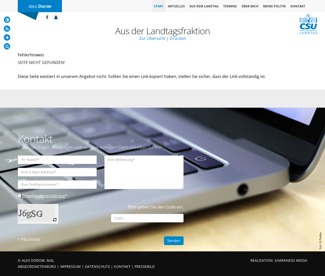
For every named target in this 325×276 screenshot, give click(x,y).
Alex (39, 6)
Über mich (249, 6)
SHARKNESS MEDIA (291, 260)
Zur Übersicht (152, 38)
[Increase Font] (7, 37)
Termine (230, 6)
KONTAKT (122, 266)
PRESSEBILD (145, 266)
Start (158, 6)
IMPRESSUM (70, 266)
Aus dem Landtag (204, 6)
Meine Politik (274, 6)
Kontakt (297, 6)
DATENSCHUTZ (97, 266)
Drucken (178, 38)
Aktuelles (176, 6)
